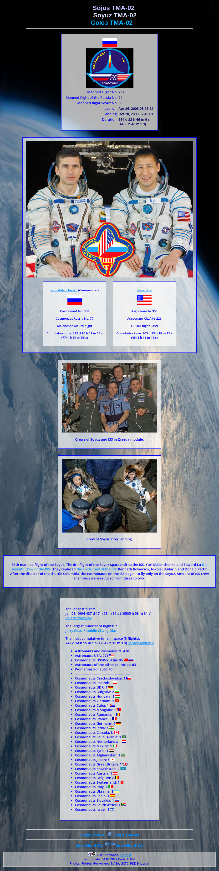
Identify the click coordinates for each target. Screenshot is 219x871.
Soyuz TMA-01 (93, 835)
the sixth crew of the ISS (96, 569)
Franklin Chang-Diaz (100, 630)
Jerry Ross (73, 630)
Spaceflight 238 (127, 845)
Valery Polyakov (78, 618)
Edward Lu (144, 290)
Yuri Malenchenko (64, 290)
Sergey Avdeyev (140, 643)
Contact (125, 855)
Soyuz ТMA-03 (126, 835)
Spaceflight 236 (93, 845)
